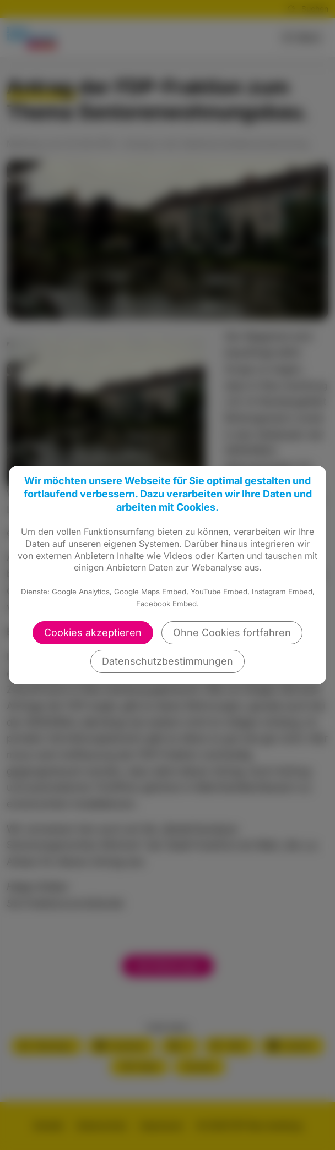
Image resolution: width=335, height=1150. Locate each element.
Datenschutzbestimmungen (167, 661)
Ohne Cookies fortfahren (232, 632)
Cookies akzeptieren (93, 632)
